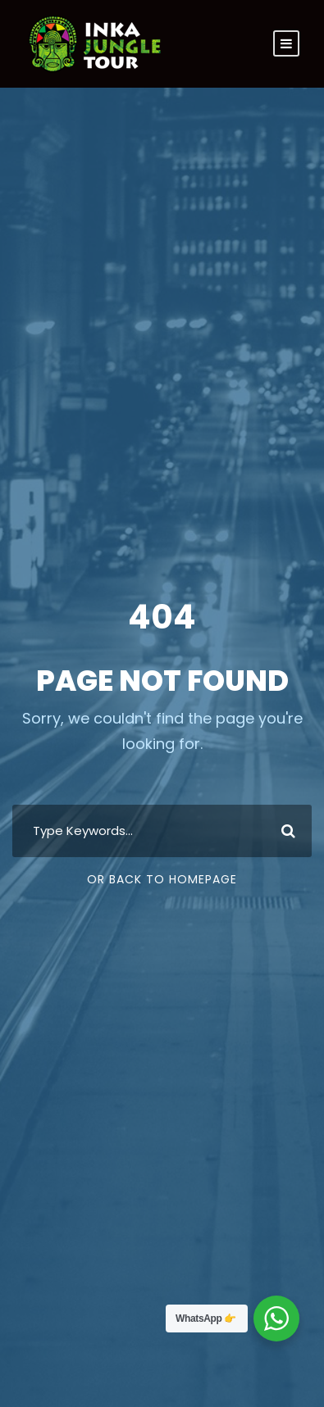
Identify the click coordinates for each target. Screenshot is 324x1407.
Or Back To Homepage (162, 879)
